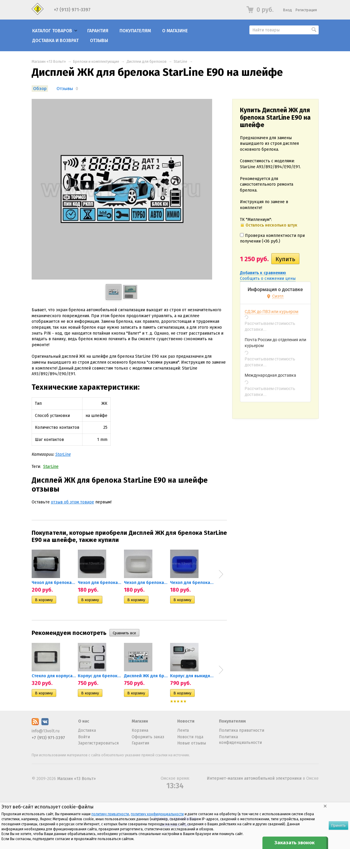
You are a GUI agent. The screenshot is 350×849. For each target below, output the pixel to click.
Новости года (190, 736)
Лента (183, 730)
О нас (83, 721)
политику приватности (110, 814)
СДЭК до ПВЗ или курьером (271, 311)
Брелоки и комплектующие (96, 61)
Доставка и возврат (55, 40)
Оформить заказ (148, 736)
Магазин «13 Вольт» (49, 61)
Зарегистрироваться (98, 743)
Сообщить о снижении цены (268, 278)
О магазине (175, 30)
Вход (287, 10)
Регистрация (306, 10)
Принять (338, 825)
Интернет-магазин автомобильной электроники (254, 778)
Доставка (87, 730)
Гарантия (97, 30)
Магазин (140, 721)
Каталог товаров (52, 30)
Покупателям (135, 30)
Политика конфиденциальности (240, 739)
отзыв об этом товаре (72, 502)
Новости (185, 721)
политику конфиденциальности (157, 814)
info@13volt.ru (45, 731)
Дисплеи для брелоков (147, 61)
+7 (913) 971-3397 (72, 9)
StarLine (180, 61)
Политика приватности (241, 730)
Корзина (140, 730)
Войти (84, 736)
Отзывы (99, 40)
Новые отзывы (191, 743)
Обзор (39, 88)
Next (221, 574)
